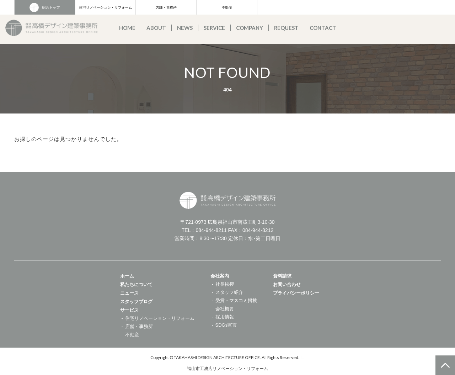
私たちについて (136, 284)
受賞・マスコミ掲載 (236, 300)
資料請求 (282, 276)
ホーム (127, 276)
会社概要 (224, 308)
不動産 (226, 7)
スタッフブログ (136, 301)
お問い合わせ (287, 284)
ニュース (129, 293)
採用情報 (224, 316)
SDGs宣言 (226, 325)
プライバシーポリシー (296, 293)
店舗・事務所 (166, 7)
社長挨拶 (224, 284)
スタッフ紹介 (229, 292)
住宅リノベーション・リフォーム (105, 7)
